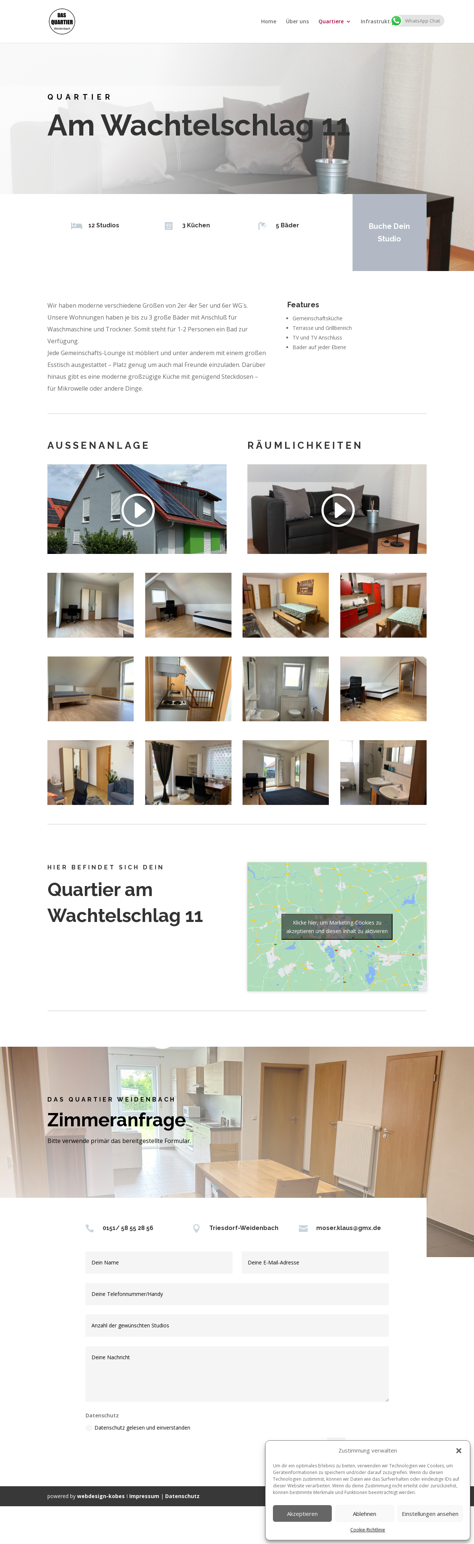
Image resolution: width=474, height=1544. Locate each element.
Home (268, 22)
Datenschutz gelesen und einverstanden (138, 1427)
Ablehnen (364, 1513)
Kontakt (416, 22)
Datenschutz (182, 1496)
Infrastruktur (378, 22)
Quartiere (331, 22)
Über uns (297, 22)
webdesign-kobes (101, 1496)
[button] (459, 1450)
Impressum (144, 1496)
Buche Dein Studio (388, 232)
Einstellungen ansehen (430, 1513)
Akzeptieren (302, 1513)
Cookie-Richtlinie (367, 1530)
